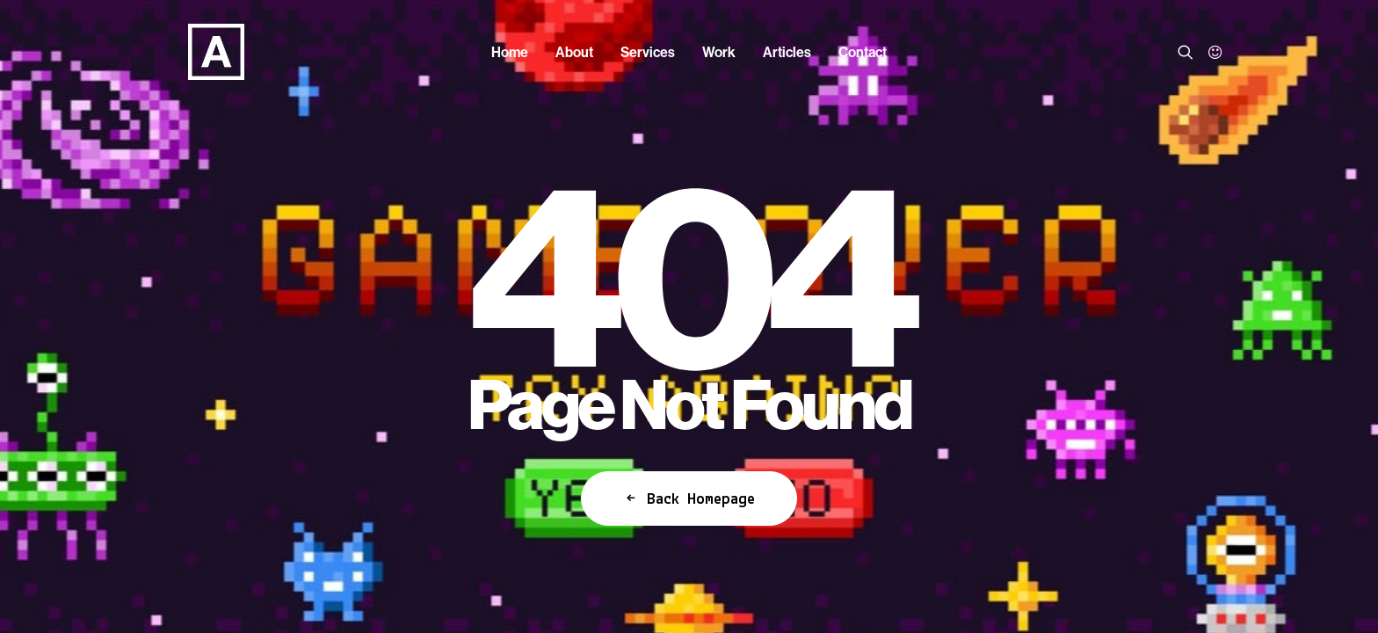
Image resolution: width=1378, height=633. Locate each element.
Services (647, 52)
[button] (1189, 52)
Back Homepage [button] (689, 498)
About (574, 52)
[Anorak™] (184, 52)
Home (509, 52)
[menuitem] (509, 52)
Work (719, 52)
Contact (862, 52)
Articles (787, 52)
